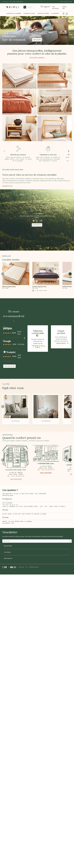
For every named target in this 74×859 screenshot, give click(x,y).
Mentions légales (34, 567)
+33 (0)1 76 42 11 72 (10, 504)
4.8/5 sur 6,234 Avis (16, 1)
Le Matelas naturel (43, 13)
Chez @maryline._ (15, 421)
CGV (27, 567)
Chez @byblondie (45, 421)
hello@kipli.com (8, 523)
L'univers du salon (29, 13)
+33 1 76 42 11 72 (66, 1)
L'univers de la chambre (13, 13)
